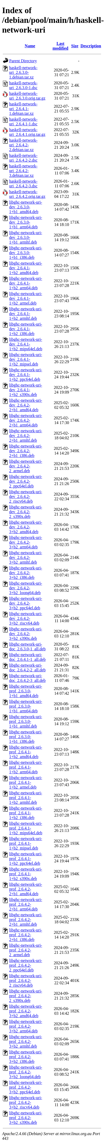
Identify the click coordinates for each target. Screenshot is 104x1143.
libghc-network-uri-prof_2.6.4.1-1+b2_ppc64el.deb (25, 859)
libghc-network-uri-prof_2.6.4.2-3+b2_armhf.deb (25, 1041)
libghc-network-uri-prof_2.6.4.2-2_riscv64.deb (25, 980)
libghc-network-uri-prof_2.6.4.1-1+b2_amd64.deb (25, 752)
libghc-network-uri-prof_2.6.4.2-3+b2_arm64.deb (25, 1026)
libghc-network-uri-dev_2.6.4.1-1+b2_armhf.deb (25, 314)
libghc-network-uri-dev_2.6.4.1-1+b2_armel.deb (25, 298)
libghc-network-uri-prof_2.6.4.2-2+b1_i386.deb (25, 935)
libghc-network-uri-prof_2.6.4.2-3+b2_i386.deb (25, 1057)
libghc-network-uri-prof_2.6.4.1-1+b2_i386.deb (25, 813)
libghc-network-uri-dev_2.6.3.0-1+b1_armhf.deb (25, 237)
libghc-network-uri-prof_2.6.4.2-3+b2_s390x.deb (25, 1118)
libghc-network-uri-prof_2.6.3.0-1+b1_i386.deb (25, 737)
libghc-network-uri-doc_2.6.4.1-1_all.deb (27, 657)
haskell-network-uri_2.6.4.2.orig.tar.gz (27, 194)
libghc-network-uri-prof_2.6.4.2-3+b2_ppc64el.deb (25, 1087)
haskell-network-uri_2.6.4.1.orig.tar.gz (27, 132)
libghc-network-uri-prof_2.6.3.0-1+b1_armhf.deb (25, 721)
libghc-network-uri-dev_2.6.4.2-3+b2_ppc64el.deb (25, 603)
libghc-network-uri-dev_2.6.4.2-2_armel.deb (25, 466)
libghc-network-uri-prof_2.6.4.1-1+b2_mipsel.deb (25, 843)
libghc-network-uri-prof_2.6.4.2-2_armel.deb (25, 950)
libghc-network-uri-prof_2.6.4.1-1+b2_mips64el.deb (25, 828)
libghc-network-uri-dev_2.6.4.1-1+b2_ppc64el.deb (25, 375)
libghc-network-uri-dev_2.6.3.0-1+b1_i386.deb (25, 253)
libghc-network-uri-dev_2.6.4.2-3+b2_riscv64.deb (25, 618)
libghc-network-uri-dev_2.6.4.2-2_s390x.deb (25, 512)
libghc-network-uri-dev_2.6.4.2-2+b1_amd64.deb (25, 405)
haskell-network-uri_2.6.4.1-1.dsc (23, 121)
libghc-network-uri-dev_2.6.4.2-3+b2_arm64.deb (25, 542)
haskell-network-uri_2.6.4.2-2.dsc (23, 157)
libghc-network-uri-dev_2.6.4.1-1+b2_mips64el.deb (25, 344)
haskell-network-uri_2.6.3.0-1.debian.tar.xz (23, 72)
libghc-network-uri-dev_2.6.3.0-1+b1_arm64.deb (25, 222)
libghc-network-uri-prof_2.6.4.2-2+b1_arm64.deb (25, 904)
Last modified (60, 45)
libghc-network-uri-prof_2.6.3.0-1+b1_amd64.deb (25, 691)
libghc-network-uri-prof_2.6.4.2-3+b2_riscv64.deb (25, 1102)
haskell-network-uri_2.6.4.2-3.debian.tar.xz (23, 171)
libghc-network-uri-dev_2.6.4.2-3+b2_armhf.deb (25, 557)
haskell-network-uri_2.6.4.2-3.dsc (23, 183)
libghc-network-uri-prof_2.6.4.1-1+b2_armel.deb (25, 782)
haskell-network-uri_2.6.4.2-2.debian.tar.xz (23, 145)
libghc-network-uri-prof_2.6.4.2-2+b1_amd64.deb (25, 889)
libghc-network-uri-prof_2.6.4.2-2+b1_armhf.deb (25, 919)
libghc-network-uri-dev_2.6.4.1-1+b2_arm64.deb (25, 283)
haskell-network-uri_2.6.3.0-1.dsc (23, 85)
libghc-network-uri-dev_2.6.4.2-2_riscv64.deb (25, 496)
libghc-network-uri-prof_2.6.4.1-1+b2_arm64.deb (25, 767)
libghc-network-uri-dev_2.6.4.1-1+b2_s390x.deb (25, 390)
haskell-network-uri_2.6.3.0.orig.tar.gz (27, 95)
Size (74, 46)
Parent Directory (23, 61)
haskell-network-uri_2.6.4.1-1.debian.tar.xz (23, 109)
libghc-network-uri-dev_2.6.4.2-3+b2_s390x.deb (25, 634)
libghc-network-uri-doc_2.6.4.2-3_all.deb (27, 678)
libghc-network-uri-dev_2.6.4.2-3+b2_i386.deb (25, 573)
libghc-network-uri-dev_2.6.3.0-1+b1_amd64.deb (25, 207)
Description (90, 46)
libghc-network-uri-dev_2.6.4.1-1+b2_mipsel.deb (25, 359)
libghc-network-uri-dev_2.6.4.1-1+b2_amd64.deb (25, 268)
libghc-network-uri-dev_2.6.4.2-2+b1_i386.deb (25, 451)
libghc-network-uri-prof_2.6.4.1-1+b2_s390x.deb (25, 874)
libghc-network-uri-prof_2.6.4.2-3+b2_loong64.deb (25, 1072)
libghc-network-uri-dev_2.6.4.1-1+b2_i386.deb (25, 329)
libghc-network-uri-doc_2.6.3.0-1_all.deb (27, 646)
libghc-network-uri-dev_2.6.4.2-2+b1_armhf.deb (25, 435)
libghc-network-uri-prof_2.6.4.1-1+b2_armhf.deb (25, 798)
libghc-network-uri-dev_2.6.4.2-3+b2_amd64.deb (25, 527)
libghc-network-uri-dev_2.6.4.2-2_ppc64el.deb (25, 481)
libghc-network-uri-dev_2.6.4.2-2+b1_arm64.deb (25, 420)
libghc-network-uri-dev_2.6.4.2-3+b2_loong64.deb (25, 588)
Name (30, 46)
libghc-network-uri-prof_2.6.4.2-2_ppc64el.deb (25, 965)
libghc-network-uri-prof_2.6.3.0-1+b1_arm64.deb (25, 706)
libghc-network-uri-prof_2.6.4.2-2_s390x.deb (25, 996)
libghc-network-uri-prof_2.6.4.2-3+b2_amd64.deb (25, 1011)
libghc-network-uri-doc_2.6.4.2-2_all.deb (27, 667)
